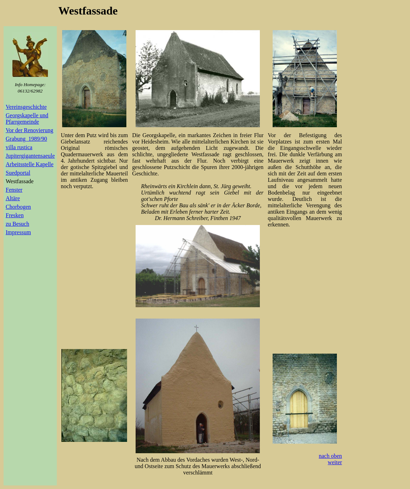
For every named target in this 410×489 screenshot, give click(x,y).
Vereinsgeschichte (26, 107)
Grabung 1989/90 (26, 139)
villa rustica (19, 147)
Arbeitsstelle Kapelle (30, 164)
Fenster (14, 190)
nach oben (330, 456)
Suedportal (18, 173)
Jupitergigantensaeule (30, 156)
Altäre (13, 198)
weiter (335, 462)
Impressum (18, 232)
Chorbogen (18, 207)
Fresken (15, 215)
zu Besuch (17, 224)
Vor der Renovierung (29, 130)
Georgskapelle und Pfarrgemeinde (27, 118)
